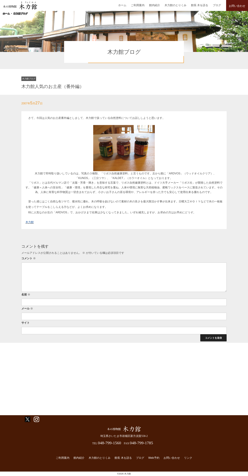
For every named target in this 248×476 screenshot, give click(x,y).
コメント (28, 258)
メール (27, 308)
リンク (188, 457)
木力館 (29, 222)
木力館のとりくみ (175, 5)
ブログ (217, 5)
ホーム (122, 5)
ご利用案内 (138, 5)
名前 (25, 294)
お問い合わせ (237, 5)
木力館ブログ (20, 13)
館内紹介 (154, 5)
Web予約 (153, 457)
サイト (25, 322)
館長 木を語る (199, 5)
